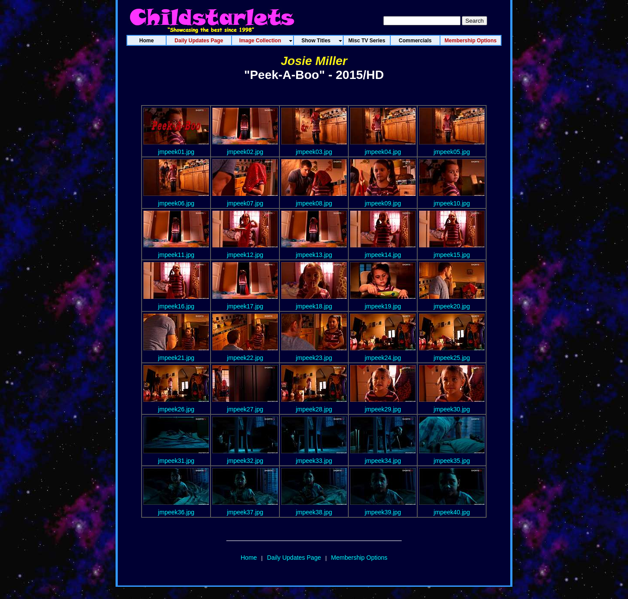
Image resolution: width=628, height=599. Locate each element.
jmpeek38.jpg (314, 512)
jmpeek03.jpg (314, 151)
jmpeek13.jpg (314, 254)
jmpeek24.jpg (383, 357)
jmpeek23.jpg (314, 357)
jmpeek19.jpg (383, 306)
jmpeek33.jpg (314, 460)
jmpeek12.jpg (245, 254)
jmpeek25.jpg (451, 357)
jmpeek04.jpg (383, 151)
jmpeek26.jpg (176, 409)
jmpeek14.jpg (383, 254)
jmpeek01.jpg (176, 151)
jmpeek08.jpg (314, 203)
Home (249, 557)
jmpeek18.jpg (314, 306)
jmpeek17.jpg (245, 306)
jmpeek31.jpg (176, 460)
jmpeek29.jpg (383, 409)
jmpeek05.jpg (451, 151)
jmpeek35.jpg (451, 460)
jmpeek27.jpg (245, 409)
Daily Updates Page (294, 557)
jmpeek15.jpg (451, 254)
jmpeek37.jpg (245, 512)
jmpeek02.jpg (245, 151)
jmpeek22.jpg (245, 357)
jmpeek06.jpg (176, 203)
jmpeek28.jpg (314, 409)
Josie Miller (314, 61)
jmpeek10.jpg (451, 203)
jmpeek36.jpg (176, 512)
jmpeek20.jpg (451, 306)
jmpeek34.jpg (383, 460)
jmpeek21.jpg (176, 357)
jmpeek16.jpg (176, 306)
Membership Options (359, 557)
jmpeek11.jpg (176, 254)
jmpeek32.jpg (245, 460)
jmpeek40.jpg (451, 512)
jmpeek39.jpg (383, 512)
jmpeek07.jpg (245, 203)
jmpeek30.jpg (451, 409)
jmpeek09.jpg (383, 203)
